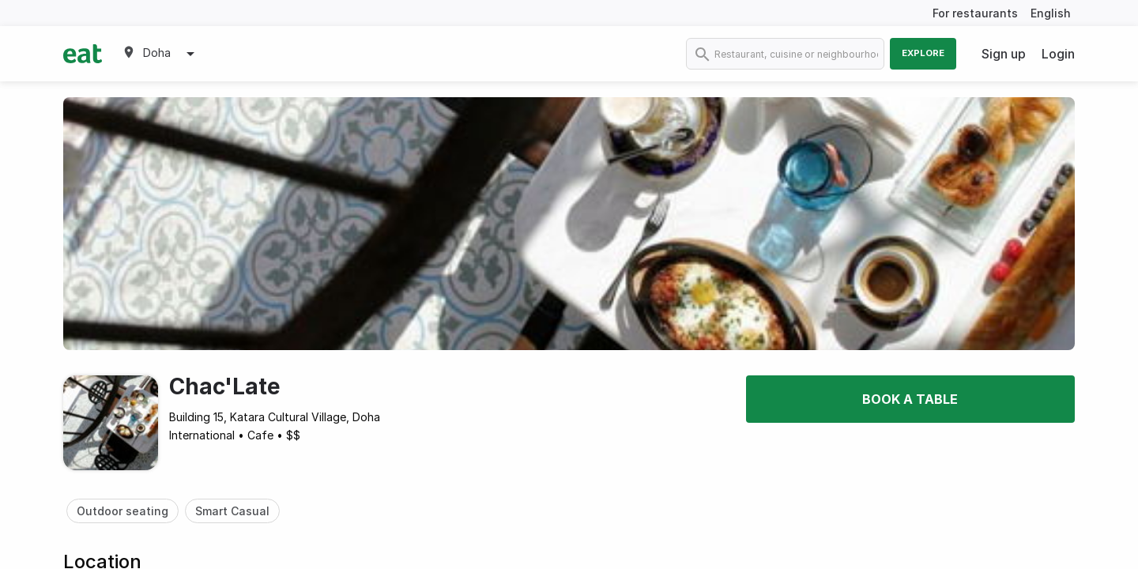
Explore (923, 52)
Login (1058, 54)
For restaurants (975, 13)
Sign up (1004, 54)
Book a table (910, 399)
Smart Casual (232, 511)
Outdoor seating (122, 511)
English (1051, 13)
